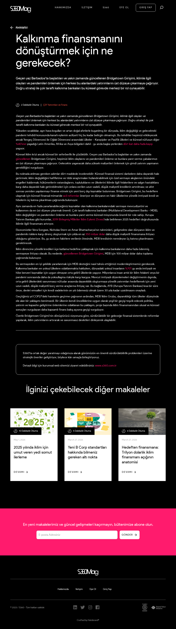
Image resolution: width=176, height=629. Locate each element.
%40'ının (21, 144)
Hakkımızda (63, 8)
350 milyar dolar (95, 234)
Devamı (19, 472)
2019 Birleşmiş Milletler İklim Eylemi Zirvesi (78, 219)
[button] (161, 7)
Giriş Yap (107, 589)
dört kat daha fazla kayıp (138, 144)
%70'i (128, 268)
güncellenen (23, 159)
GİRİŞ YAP (145, 8)
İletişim (79, 589)
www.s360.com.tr (106, 365)
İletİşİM (87, 8)
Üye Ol (124, 8)
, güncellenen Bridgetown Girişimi (82, 253)
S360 (106, 8)
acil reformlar (71, 195)
